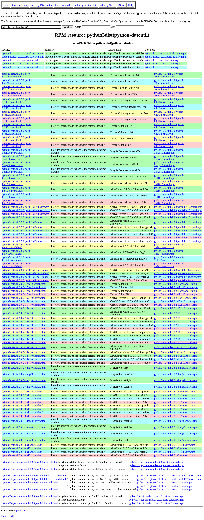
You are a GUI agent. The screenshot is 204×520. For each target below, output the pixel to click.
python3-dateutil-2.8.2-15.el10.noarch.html (24, 297)
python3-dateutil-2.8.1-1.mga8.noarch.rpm (175, 421)
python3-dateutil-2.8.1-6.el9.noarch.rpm (174, 405)
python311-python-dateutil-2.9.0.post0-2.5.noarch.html (30, 469)
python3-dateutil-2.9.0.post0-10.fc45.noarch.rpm (169, 75)
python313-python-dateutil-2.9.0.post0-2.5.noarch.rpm (164, 489)
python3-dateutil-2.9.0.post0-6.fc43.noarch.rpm (169, 100)
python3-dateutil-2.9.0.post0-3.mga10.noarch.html (16, 151)
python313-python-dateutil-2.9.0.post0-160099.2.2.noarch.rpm (169, 475)
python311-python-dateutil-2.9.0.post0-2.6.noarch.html (30, 462)
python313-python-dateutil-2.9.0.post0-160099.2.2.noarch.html (34, 475)
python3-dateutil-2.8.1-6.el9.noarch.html (22, 405)
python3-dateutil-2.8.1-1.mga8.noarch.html (24, 421)
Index (6, 5)
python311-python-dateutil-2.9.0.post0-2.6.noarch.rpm (156, 462)
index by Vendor (63, 5)
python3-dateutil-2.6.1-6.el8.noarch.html (22, 444)
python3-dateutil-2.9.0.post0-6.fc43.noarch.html (16, 100)
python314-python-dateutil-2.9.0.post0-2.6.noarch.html (30, 496)
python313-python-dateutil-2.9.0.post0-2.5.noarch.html (30, 489)
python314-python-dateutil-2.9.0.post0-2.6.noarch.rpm (156, 496)
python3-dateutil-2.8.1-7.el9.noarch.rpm (174, 391)
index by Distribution (42, 5)
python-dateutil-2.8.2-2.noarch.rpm (162, 60)
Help (130, 5)
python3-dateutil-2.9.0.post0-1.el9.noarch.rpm (177, 270)
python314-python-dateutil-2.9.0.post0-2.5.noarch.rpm (156, 503)
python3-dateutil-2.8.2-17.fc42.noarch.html (24, 283)
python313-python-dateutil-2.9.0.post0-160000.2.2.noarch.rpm (169, 479)
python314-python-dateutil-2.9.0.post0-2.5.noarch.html (30, 503)
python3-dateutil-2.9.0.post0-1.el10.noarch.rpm (178, 206)
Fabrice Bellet (8, 516)
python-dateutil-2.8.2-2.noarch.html (20, 60)
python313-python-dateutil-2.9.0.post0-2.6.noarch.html (30, 482)
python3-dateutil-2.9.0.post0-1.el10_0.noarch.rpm (169, 176)
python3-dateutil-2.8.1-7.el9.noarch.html (22, 391)
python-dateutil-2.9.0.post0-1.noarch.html (23, 53)
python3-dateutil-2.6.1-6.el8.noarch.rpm (174, 444)
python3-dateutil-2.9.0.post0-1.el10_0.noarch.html (16, 176)
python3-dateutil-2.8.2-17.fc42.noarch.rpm (176, 283)
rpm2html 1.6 (22, 510)
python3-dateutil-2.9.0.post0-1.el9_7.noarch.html (16, 246)
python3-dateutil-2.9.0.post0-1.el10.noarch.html (26, 206)
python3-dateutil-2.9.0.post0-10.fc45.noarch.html (16, 75)
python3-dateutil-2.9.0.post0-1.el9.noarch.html (25, 270)
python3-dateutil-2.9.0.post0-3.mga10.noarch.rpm (169, 151)
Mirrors (122, 5)
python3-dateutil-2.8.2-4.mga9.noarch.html (24, 367)
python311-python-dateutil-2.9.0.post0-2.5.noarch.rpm (156, 469)
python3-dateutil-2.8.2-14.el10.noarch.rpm (175, 332)
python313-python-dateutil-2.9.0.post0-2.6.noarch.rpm (164, 482)
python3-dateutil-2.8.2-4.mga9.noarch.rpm (175, 367)
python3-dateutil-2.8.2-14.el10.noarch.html (24, 332)
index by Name (107, 5)
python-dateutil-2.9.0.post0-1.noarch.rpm (165, 53)
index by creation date (85, 5)
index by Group (20, 5)
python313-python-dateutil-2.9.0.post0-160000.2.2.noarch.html (34, 479)
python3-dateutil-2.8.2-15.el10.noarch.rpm (175, 297)
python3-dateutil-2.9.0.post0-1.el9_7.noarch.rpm (169, 246)
